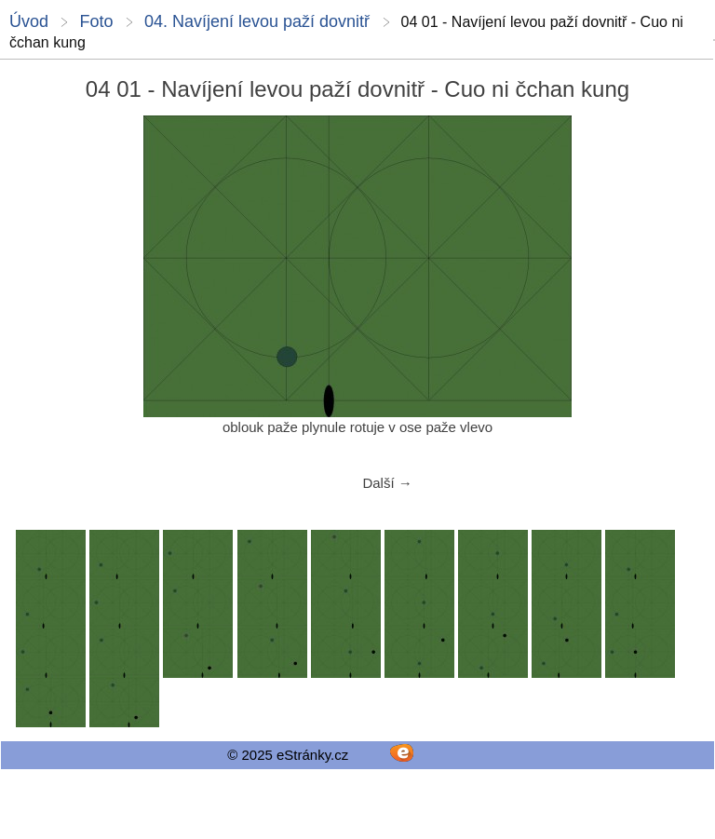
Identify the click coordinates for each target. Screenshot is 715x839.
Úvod (28, 21)
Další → (386, 483)
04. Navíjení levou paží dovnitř (257, 21)
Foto (96, 21)
